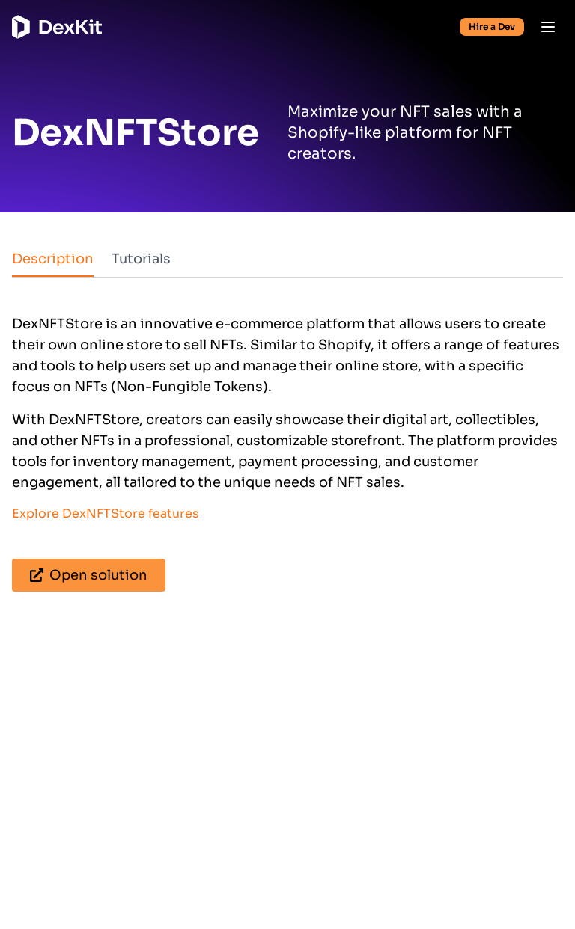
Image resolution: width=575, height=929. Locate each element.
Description (53, 259)
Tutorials (141, 259)
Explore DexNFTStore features (105, 513)
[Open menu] (548, 27)
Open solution (88, 575)
